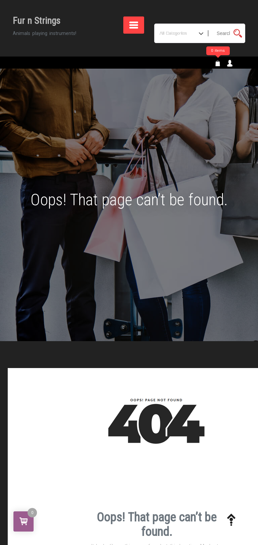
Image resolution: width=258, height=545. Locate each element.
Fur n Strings (36, 20)
